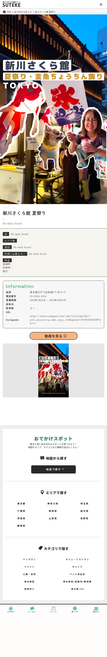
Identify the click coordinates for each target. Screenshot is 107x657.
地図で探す (53, 469)
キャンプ (77, 566)
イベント (9, 207)
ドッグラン (29, 559)
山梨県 (53, 518)
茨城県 (21, 518)
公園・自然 (29, 574)
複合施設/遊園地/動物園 (77, 581)
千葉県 (21, 510)
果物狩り (29, 588)
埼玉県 (84, 503)
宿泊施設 (29, 581)
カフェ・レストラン (77, 559)
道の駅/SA (77, 588)
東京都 (21, 503)
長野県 (84, 518)
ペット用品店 (77, 574)
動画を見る (53, 335)
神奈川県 (53, 503)
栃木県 (84, 510)
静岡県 (21, 525)
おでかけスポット (23, 12)
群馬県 (53, 510)
